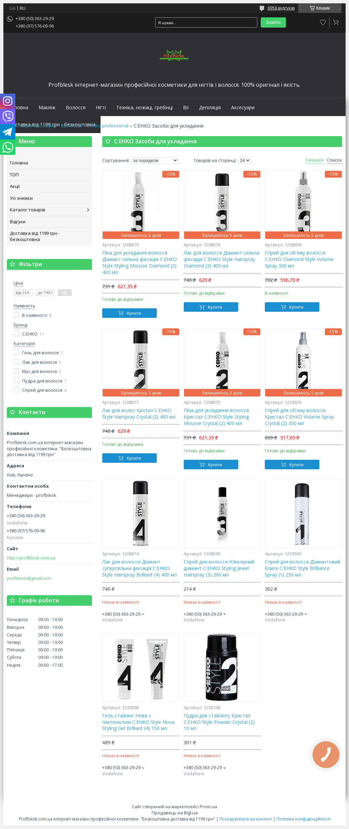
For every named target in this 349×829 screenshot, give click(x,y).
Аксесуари (243, 107)
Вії (186, 107)
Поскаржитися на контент (245, 819)
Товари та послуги (36, 126)
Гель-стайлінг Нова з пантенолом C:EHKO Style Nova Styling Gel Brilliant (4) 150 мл (138, 722)
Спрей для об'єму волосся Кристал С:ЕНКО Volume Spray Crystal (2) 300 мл (299, 416)
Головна (18, 107)
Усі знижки (21, 198)
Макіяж (47, 107)
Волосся (76, 107)
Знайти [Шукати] (273, 22)
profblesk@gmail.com (29, 578)
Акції (15, 186)
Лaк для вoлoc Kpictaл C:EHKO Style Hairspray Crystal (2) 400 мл (139, 413)
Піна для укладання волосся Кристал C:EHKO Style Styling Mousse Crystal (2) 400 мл (216, 416)
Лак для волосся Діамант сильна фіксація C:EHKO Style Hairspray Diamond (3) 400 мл (221, 259)
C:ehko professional (107, 126)
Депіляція (210, 107)
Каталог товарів (27, 210)
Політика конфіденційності (303, 819)
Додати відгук (323, 22)
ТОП (14, 175)
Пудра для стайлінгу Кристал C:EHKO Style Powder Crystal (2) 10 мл (219, 722)
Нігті (101, 107)
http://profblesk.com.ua (31, 558)
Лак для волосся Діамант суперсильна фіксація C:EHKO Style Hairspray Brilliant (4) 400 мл (139, 568)
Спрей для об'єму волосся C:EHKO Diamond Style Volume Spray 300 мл (299, 259)
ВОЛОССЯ (71, 126)
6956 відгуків (281, 8)
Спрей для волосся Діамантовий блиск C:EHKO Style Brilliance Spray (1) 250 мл (302, 568)
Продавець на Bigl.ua (175, 813)
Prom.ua (208, 806)
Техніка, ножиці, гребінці (144, 107)
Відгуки (18, 221)
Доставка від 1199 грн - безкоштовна (34, 236)
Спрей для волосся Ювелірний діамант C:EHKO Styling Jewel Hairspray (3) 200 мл (219, 568)
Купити (134, 313)
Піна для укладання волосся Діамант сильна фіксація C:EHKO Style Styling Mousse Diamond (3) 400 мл (139, 262)
